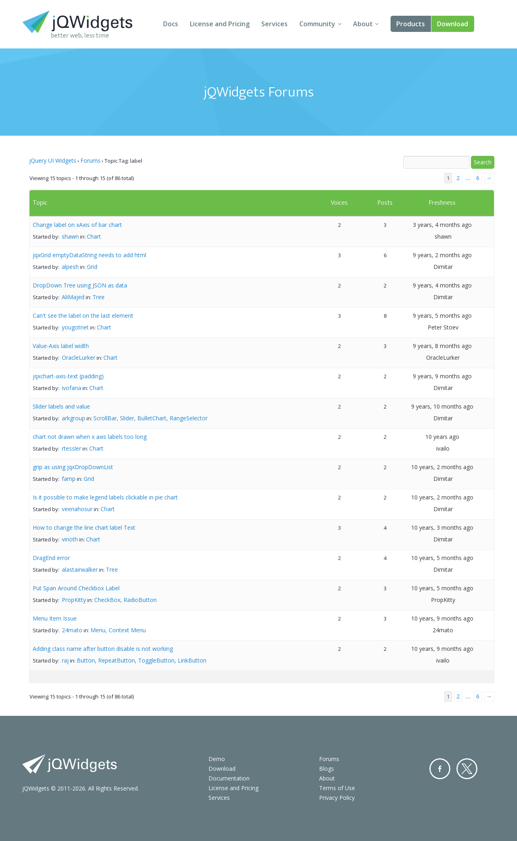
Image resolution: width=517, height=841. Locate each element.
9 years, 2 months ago (442, 255)
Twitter (466, 768)
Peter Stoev (443, 327)
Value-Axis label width (61, 346)
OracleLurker (78, 357)
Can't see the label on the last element (83, 315)
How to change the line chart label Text (84, 527)
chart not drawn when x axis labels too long (90, 436)
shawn (70, 236)
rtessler (71, 448)
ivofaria (71, 388)
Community (317, 23)
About (363, 23)
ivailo (443, 448)
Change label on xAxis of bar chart (77, 225)
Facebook (439, 768)
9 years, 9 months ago (442, 376)
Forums (90, 160)
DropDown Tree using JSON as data (80, 285)
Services (274, 23)
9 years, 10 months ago (442, 406)
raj (65, 660)
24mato (72, 630)
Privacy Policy (337, 797)
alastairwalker (80, 569)
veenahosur (77, 509)
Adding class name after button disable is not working (103, 648)
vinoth (70, 539)
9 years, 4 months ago (442, 285)
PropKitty (74, 600)
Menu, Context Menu (118, 630)
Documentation (229, 778)
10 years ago (442, 436)
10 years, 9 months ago (442, 618)
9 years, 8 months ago (442, 346)
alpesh (70, 267)
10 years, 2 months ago (442, 467)
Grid (92, 267)
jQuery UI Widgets (52, 160)
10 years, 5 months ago (442, 558)
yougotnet (75, 327)
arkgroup (73, 418)
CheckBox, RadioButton (125, 600)
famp (69, 478)
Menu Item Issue (55, 618)
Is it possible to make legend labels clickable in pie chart (105, 497)
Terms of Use (337, 788)
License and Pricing (220, 23)
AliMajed (73, 297)
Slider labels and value (61, 406)
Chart (94, 236)
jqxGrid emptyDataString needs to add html (89, 255)
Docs (170, 23)
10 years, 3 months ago (442, 527)
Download (452, 23)
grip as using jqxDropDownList (73, 467)
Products (410, 23)
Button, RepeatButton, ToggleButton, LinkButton (141, 660)
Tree (98, 297)
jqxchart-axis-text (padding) (68, 376)
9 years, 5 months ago (442, 315)
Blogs (326, 768)
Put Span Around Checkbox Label (76, 588)
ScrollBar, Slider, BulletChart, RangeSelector (150, 418)
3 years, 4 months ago (442, 225)
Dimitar (443, 267)
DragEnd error (51, 558)
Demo (216, 759)
